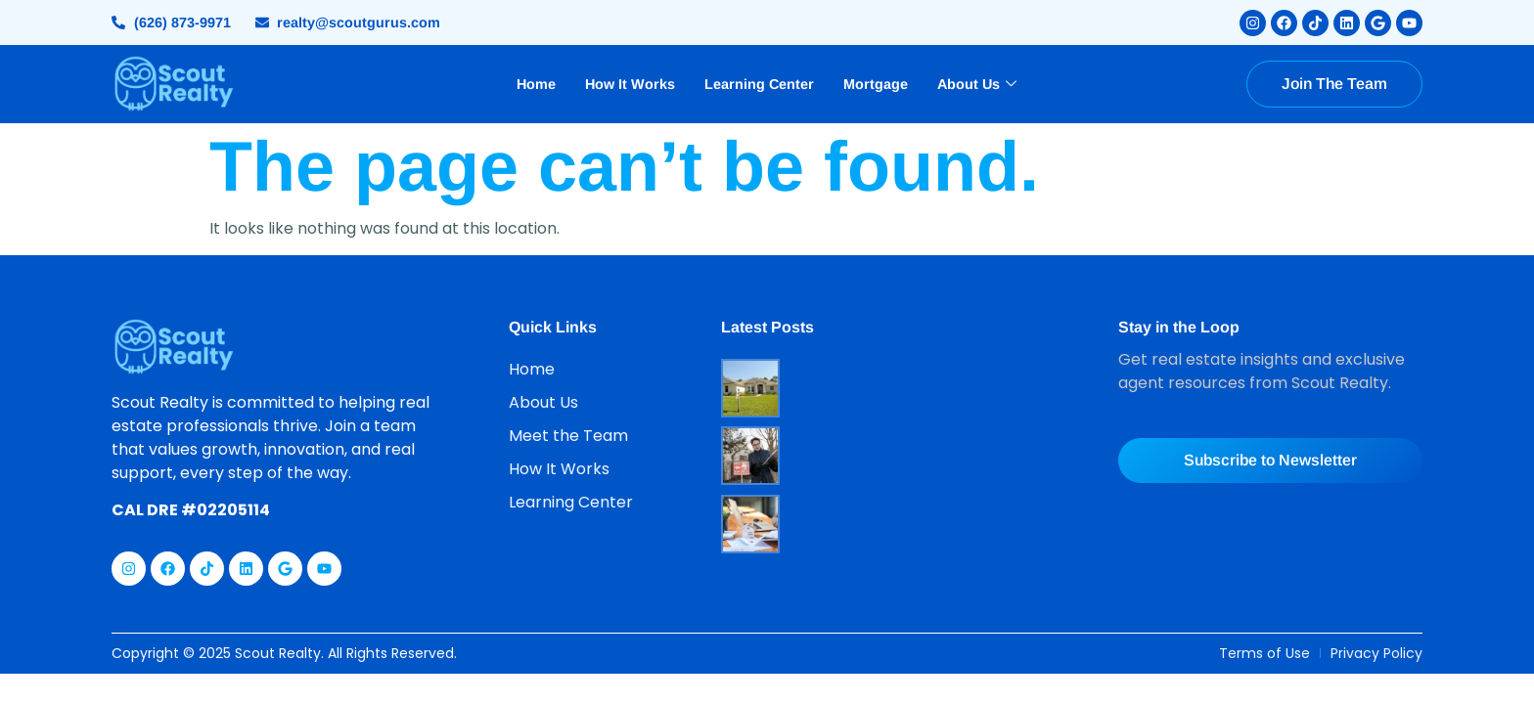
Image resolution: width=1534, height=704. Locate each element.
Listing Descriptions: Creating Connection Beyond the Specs (894, 453)
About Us (976, 84)
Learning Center (759, 84)
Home (536, 84)
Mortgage (875, 84)
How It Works (630, 84)
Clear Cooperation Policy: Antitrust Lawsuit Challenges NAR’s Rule (907, 386)
